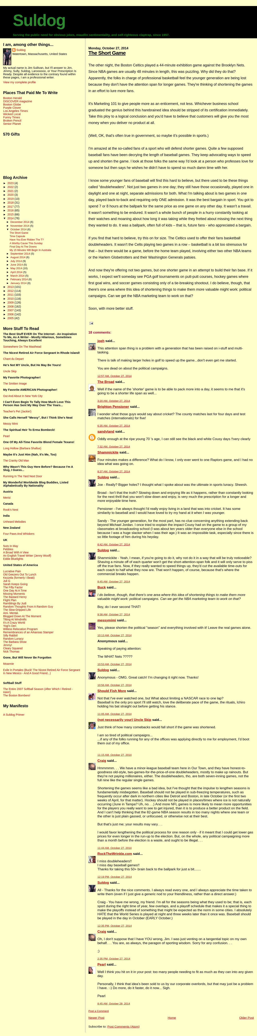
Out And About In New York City (22, 396)
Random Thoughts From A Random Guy (28, 606)
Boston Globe (12, 104)
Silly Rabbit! (10, 635)
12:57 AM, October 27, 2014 (114, 375)
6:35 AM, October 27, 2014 (113, 425)
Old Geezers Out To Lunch (19, 574)
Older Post (246, 1017)
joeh (100, 341)
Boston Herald (12, 98)
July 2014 (16, 261)
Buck (101, 587)
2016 (10, 210)
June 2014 (17, 264)
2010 (10, 298)
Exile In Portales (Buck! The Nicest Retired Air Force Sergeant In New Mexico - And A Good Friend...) (41, 671)
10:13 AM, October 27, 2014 (114, 635)
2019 (10, 198)
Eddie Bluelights (13, 558)
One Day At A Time (15, 590)
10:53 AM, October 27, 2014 (114, 664)
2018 (10, 202)
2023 (10, 183)
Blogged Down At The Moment (22, 616)
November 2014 (20, 225)
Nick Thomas (11, 651)
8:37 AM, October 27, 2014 (113, 471)
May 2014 (16, 268)
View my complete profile (19, 82)
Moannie (8, 663)
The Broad (105, 382)
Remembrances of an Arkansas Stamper (28, 632)
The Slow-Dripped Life (17, 609)
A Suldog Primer (13, 714)
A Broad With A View (16, 552)
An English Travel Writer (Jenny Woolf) (27, 555)
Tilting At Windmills (15, 619)
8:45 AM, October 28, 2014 (113, 1003)
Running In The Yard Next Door (22, 476)
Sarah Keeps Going (15, 584)
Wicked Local (11, 114)
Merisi (6, 497)
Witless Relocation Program (20, 629)
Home (172, 1017)
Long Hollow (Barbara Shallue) (22, 448)
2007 (10, 310)
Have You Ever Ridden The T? (27, 239)
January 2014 (18, 283)
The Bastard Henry (15, 597)
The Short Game (107, 53)
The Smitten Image (15, 383)
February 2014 (19, 279)
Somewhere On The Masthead (22, 346)
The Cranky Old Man (16, 460)
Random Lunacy (13, 638)
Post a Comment (98, 1011)
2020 (10, 194)
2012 (10, 290)
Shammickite (107, 452)
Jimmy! (7, 645)
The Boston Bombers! (16, 695)
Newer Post (96, 1017)
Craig (101, 761)
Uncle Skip (9, 371)
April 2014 (16, 272)
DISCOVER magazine (17, 101)
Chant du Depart (13, 358)
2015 (10, 214)
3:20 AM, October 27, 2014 (113, 400)
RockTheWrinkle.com (114, 854)
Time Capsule (17, 236)
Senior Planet (12, 123)
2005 (10, 318)
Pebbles (8, 549)
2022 (10, 187)
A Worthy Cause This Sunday (26, 243)
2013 (10, 286)
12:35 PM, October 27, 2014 (114, 925)
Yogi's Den (9, 625)
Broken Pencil (12, 120)
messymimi (106, 620)
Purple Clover (12, 107)
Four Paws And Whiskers (18, 533)
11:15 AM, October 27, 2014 (114, 754)
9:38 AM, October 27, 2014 (113, 614)
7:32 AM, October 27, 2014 (113, 446)
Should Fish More (111, 691)
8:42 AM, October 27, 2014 (113, 544)
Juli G (6, 580)
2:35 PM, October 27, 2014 (113, 958)
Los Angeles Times (15, 111)
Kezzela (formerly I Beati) (19, 577)
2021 (10, 191)
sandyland (105, 431)
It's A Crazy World (14, 622)
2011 (10, 294)
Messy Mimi (10, 423)
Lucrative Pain (12, 571)
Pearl (101, 964)
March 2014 (17, 275)
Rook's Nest (10, 509)
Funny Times (11, 117)
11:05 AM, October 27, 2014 (114, 713)
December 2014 (20, 221)
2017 (10, 206)
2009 (10, 302)
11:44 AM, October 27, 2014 (114, 847)
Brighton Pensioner (113, 407)
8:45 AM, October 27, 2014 (113, 581)
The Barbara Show (14, 641)
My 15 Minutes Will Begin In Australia (30, 250)
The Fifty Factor (13, 587)
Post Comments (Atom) (123, 1026)
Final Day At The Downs (23, 246)
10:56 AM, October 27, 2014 (114, 685)
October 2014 (18, 229)
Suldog (39, 20)
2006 (10, 314)
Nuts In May (10, 546)
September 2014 (20, 253)
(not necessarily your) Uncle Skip (124, 720)
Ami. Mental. (11, 613)
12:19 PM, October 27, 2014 (114, 876)
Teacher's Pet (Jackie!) (17, 411)
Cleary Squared (12, 648)
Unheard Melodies (14, 521)
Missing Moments (14, 593)
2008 (10, 306)
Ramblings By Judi (14, 603)
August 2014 (18, 257)
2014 (10, 218)
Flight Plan (9, 600)
